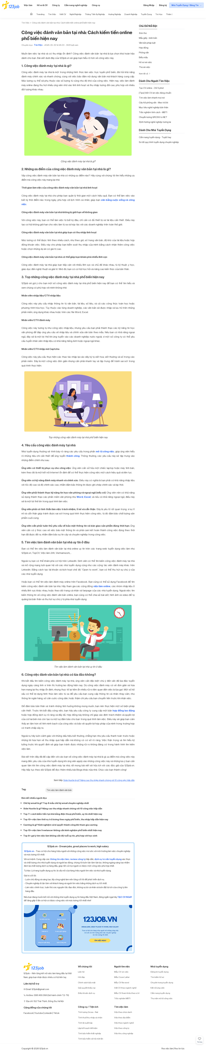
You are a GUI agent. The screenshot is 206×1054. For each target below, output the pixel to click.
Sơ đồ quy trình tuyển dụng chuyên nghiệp (159, 142)
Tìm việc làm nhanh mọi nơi (152, 97)
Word (80, 497)
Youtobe (39, 1013)
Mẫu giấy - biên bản (148, 37)
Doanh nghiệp (130, 14)
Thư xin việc (144, 67)
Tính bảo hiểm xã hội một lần (90, 1038)
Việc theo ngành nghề (124, 1022)
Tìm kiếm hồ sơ (157, 977)
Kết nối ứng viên (157, 987)
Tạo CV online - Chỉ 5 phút (151, 87)
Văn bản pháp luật (147, 42)
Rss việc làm (167, 1048)
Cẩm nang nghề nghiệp (75, 5)
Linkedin (48, 1013)
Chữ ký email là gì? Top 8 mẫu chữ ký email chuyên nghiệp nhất (56, 803)
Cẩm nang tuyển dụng (160, 993)
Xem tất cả (144, 73)
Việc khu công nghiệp (123, 1033)
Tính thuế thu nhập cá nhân (90, 1017)
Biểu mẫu (143, 57)
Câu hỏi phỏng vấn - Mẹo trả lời (153, 102)
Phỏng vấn (144, 52)
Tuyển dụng (146, 14)
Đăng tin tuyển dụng (159, 971)
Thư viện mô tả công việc (161, 998)
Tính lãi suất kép (85, 1022)
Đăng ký (163, 5)
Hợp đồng (143, 47)
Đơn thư (143, 33)
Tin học (158, 14)
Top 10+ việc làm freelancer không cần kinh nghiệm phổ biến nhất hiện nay (62, 830)
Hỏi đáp (81, 977)
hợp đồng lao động (124, 710)
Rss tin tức (179, 1048)
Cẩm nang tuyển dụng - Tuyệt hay (155, 137)
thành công (73, 456)
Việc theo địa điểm (122, 1017)
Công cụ (96, 5)
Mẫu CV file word (121, 982)
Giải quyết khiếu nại (86, 987)
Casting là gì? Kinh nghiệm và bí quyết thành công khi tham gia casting (60, 824)
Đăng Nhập (148, 5)
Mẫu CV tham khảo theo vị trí (126, 993)
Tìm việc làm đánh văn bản (59, 790)
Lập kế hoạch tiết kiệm (87, 1028)
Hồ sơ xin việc (145, 62)
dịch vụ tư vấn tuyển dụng (108, 859)
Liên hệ (81, 971)
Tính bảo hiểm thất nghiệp (89, 1033)
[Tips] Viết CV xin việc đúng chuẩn (155, 92)
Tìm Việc (52, 14)
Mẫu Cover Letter (122, 977)
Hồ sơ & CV (42, 5)
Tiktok (56, 1013)
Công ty (56, 5)
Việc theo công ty (121, 1028)
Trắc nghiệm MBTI (122, 998)
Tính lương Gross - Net (88, 1012)
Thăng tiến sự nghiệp (95, 14)
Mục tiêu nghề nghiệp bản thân (153, 107)
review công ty (78, 859)
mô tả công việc (105, 451)
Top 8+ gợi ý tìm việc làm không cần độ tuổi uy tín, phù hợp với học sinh (60, 835)
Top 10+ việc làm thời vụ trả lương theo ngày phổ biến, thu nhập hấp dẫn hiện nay (65, 819)
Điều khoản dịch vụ (86, 993)
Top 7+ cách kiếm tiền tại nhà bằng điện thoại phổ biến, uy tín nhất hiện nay (62, 814)
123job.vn (29, 851)
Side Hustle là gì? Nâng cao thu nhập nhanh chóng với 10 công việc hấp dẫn (62, 808)
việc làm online (101, 586)
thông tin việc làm (59, 859)
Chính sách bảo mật (86, 982)
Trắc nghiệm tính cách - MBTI (153, 112)
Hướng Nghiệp (114, 14)
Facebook (28, 1013)
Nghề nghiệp (75, 14)
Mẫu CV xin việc (121, 971)
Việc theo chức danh (123, 1012)
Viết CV (63, 14)
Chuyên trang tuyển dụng (161, 982)
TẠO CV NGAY (124, 897)
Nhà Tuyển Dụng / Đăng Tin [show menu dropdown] (185, 5)
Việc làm (28, 5)
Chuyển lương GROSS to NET (153, 117)
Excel (87, 497)
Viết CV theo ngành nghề (125, 987)
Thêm (169, 14)
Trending (40, 14)
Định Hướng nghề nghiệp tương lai (155, 121)
